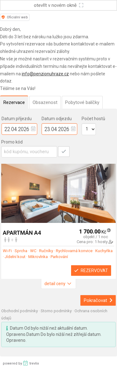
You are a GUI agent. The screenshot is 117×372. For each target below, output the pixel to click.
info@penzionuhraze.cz (45, 73)
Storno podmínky (57, 310)
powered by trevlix (21, 362)
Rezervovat (91, 270)
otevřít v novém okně (58, 5)
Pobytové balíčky (82, 102)
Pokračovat (98, 300)
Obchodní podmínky (20, 310)
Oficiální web (15, 17)
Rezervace (14, 102)
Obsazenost (45, 102)
